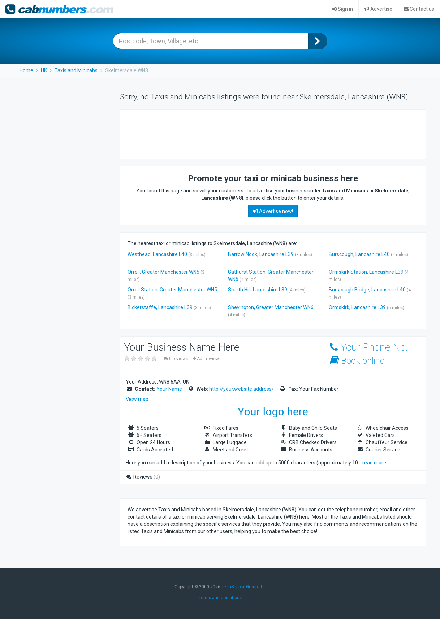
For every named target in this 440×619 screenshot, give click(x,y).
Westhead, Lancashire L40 (157, 254)
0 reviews (176, 358)
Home (26, 70)
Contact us (419, 9)
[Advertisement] (259, 133)
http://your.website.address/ (241, 389)
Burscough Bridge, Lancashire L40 (367, 290)
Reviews (143, 477)
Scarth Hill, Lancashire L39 (257, 290)
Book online (357, 360)
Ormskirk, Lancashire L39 (357, 307)
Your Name (169, 389)
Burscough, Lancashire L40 (359, 254)
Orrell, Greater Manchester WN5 (163, 272)
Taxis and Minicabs (76, 70)
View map (137, 399)
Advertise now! (273, 211)
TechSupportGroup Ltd (243, 586)
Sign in (342, 9)
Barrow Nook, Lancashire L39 (261, 254)
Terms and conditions (220, 597)
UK (44, 70)
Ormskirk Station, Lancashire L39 (366, 272)
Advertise (378, 9)
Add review (206, 358)
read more (374, 463)
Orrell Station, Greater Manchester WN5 (172, 290)
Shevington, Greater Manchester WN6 (271, 307)
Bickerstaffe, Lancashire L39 (160, 307)
